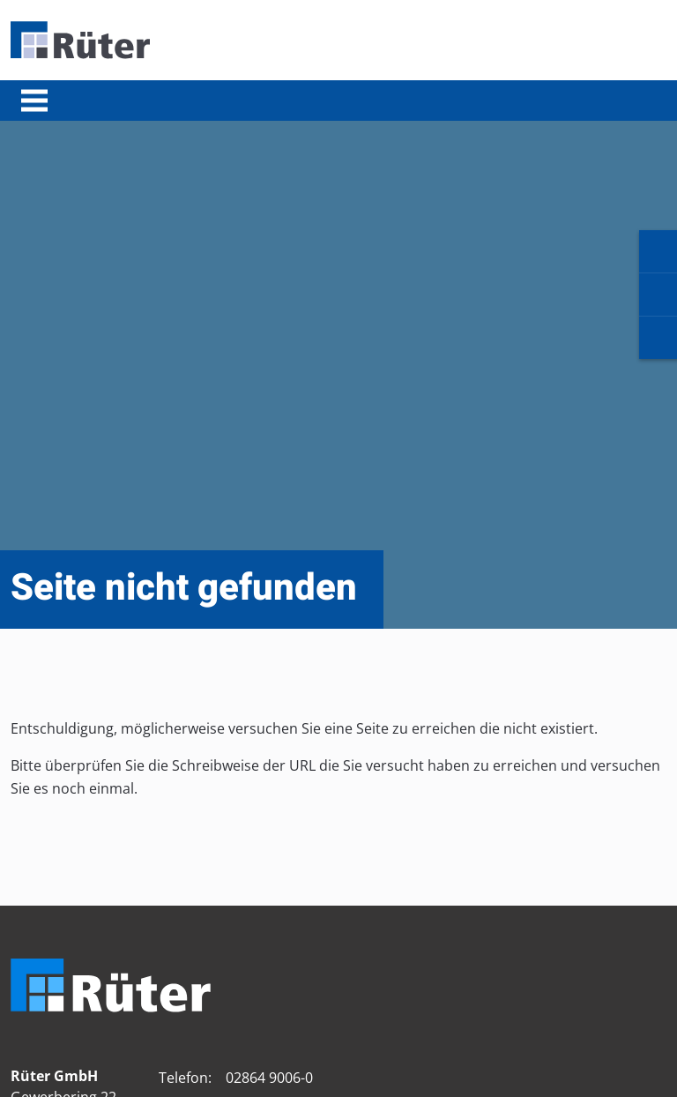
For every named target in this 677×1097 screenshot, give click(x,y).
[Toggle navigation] (34, 100)
